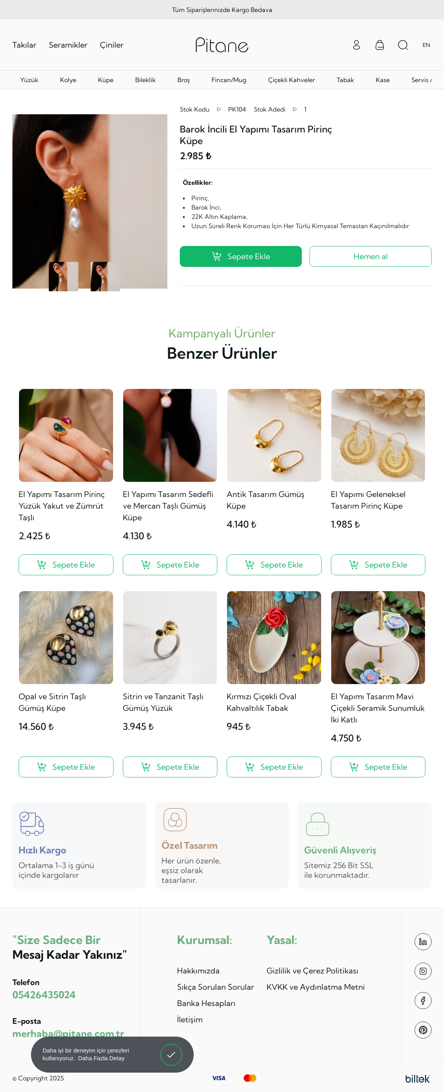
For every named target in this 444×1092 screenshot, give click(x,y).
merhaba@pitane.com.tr (68, 1033)
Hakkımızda (198, 970)
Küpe (106, 80)
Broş (183, 80)
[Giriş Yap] (356, 44)
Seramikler (68, 45)
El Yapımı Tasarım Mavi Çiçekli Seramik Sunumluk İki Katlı (378, 707)
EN (426, 44)
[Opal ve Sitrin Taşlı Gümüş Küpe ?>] (66, 767)
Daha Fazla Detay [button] (101, 1058)
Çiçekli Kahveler (291, 80)
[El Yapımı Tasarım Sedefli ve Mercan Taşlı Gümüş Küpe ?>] (170, 564)
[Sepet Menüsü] (379, 45)
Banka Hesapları (206, 1003)
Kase (383, 80)
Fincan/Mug (229, 80)
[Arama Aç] (403, 45)
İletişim (190, 1019)
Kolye (68, 80)
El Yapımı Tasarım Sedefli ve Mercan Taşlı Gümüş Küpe (168, 505)
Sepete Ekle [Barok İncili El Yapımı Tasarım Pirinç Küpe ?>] (241, 256)
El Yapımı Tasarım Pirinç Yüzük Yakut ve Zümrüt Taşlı (62, 505)
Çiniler (112, 45)
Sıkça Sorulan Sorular (215, 987)
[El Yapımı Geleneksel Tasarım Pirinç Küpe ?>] (378, 564)
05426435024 (44, 995)
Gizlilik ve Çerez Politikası (312, 970)
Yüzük (29, 80)
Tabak (345, 80)
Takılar (24, 45)
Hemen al (371, 256)
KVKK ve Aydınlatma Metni (316, 987)
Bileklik (145, 80)
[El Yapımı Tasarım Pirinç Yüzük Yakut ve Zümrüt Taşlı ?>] (66, 564)
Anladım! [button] (171, 1049)
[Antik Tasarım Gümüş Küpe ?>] (274, 564)
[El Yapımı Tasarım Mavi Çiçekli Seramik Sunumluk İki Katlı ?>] (378, 767)
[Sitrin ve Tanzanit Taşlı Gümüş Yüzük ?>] (170, 767)
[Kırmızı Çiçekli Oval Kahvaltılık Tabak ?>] (274, 767)
